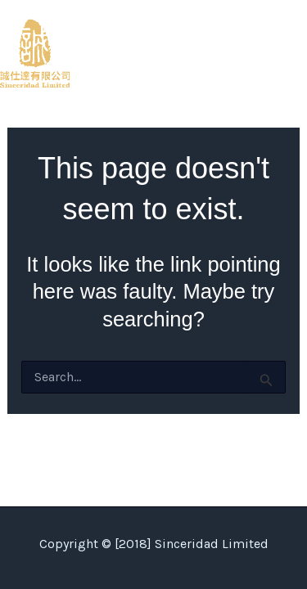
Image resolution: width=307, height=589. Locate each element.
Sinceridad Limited (138, 53)
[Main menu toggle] (289, 53)
